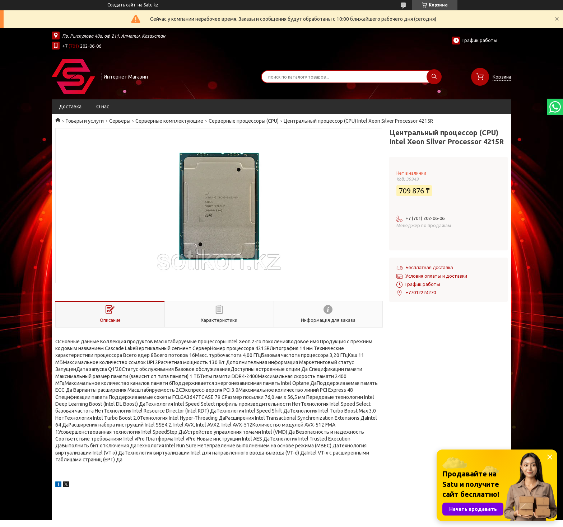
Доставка (70, 106)
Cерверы (119, 121)
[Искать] (434, 76)
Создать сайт (121, 5)
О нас (102, 106)
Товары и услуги (84, 121)
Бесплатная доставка (429, 267)
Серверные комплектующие (169, 121)
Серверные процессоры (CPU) (244, 121)
